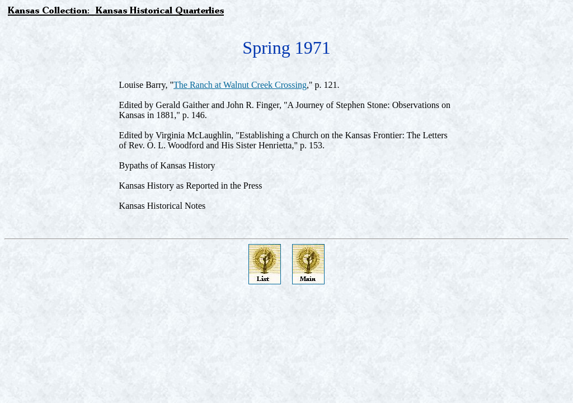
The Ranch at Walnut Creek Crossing (240, 85)
